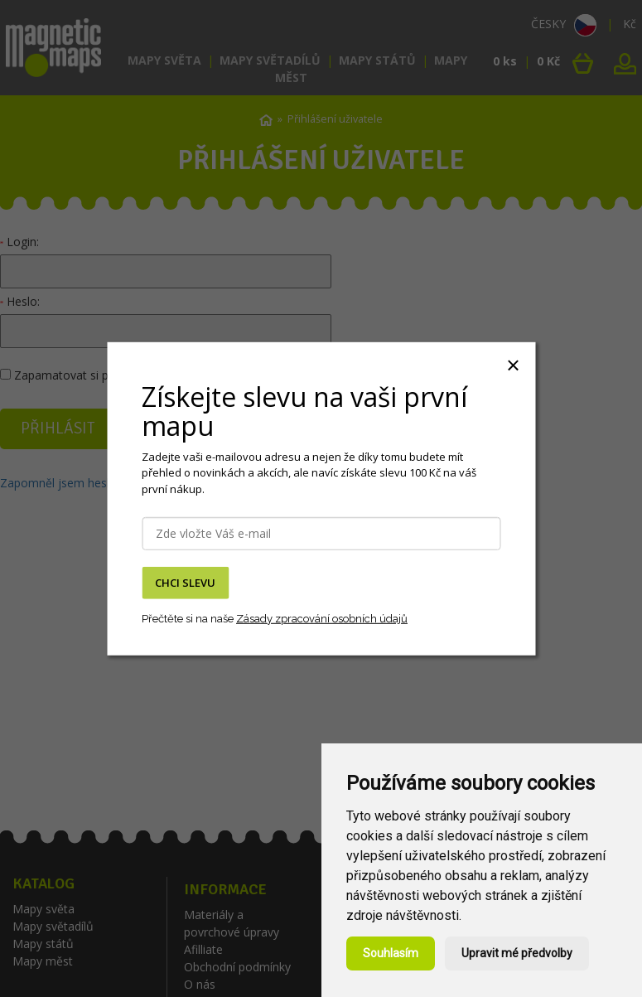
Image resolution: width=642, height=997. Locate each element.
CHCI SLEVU (185, 582)
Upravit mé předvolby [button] (516, 953)
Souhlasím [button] (390, 953)
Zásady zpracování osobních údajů (322, 618)
